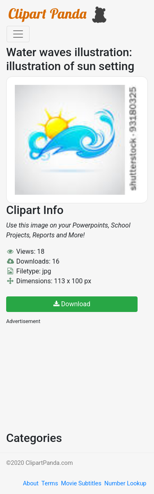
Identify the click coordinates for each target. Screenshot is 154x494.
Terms (49, 483)
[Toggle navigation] (18, 34)
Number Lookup (125, 483)
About (31, 483)
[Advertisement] (67, 377)
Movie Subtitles (81, 483)
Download (71, 304)
